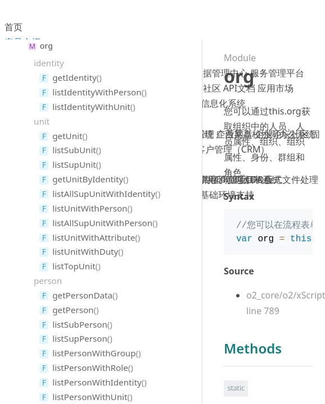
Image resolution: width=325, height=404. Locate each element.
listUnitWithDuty (85, 251)
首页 (13, 27)
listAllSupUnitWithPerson (102, 222)
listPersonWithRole (90, 367)
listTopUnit (73, 266)
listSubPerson (79, 324)
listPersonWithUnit (89, 396)
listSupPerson (79, 338)
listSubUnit (74, 149)
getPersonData (82, 295)
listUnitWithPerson (89, 208)
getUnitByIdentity (87, 179)
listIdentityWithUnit (91, 106)
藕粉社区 (203, 88)
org (46, 45)
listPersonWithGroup (94, 353)
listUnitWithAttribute (93, 237)
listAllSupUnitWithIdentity (103, 193)
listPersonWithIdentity (96, 382)
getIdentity (74, 77)
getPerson (72, 309)
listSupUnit (74, 164)
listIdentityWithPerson (96, 92)
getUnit (67, 135)
